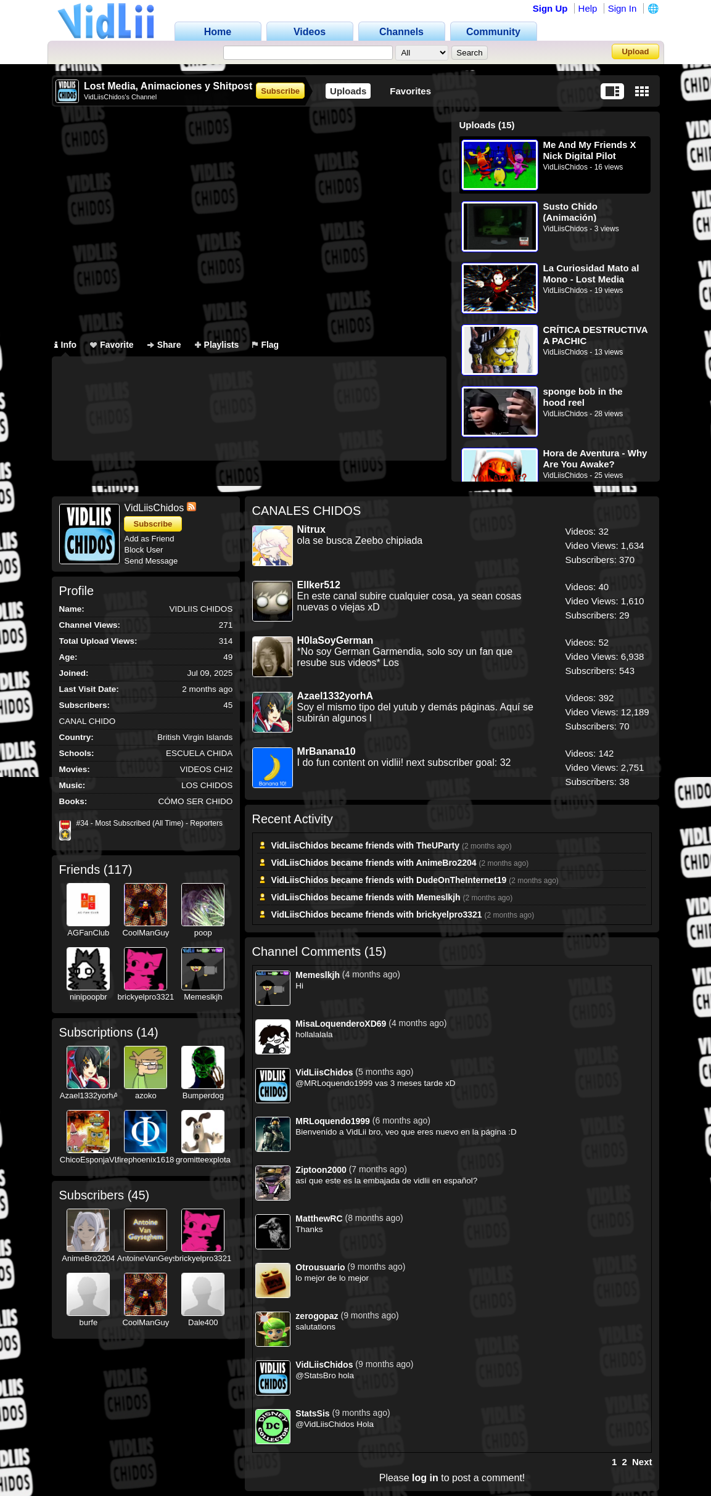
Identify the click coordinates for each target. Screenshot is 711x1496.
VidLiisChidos (565, 167)
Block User (144, 549)
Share (164, 345)
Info (65, 345)
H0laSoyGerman (335, 640)
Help (588, 8)
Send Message (151, 560)
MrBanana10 (326, 751)
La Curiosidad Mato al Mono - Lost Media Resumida (591, 273)
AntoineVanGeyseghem (159, 1258)
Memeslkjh (203, 996)
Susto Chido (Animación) (570, 212)
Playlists (217, 345)
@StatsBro (315, 1375)
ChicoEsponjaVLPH (95, 1159)
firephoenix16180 (148, 1159)
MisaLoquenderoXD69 (340, 1024)
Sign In (622, 8)
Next (642, 1462)
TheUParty (437, 845)
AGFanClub (88, 932)
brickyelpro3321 (145, 996)
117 (117, 869)
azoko (146, 1095)
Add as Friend (150, 538)
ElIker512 (318, 585)
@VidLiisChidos (324, 1424)
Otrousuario (320, 1267)
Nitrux (311, 529)
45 (138, 1195)
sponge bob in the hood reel (583, 397)
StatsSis (312, 1413)
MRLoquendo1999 (332, 1121)
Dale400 (203, 1322)
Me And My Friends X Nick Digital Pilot (589, 150)
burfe (89, 1322)
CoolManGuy (145, 932)
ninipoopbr (88, 996)
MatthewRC (318, 1218)
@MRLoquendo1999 (333, 1083)
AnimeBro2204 (88, 1258)
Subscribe (280, 91)
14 (147, 1032)
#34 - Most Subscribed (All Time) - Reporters (149, 823)
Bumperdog (203, 1095)
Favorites (410, 91)
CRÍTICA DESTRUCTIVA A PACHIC (595, 335)
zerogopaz (316, 1316)
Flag (265, 345)
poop (203, 932)
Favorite (111, 345)
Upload (635, 51)
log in (425, 1478)
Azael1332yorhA (89, 1095)
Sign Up (550, 8)
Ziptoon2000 (320, 1170)
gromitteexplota (203, 1159)
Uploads (348, 91)
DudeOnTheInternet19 (461, 880)
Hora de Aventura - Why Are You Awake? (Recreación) (595, 458)
